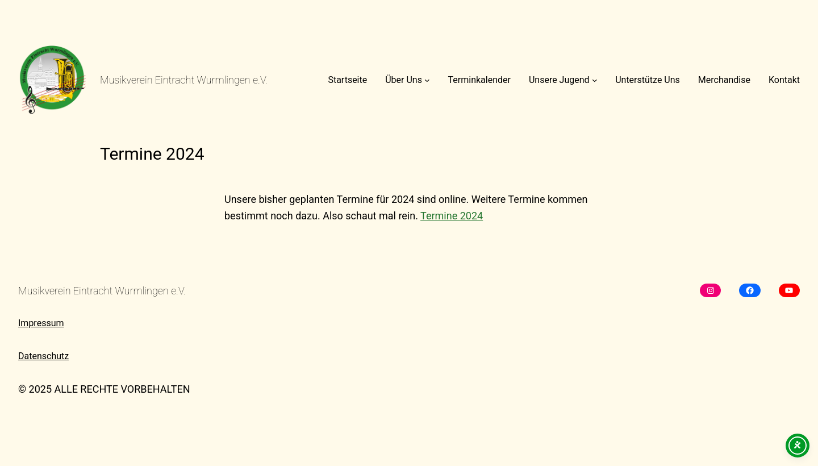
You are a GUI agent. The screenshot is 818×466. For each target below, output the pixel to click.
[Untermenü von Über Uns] (427, 80)
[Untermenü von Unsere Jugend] (595, 80)
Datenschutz (43, 356)
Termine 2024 (451, 216)
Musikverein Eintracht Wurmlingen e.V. (184, 80)
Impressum (41, 323)
